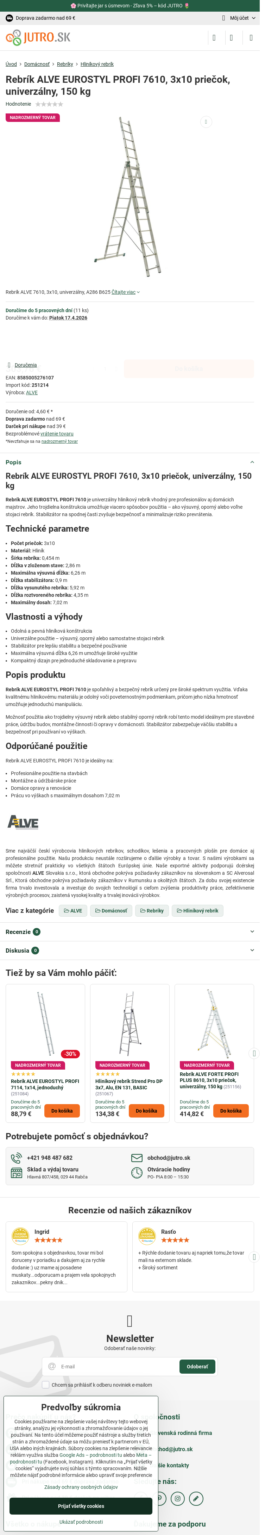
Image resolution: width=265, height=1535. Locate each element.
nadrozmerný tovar (60, 441)
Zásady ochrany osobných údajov (81, 1487)
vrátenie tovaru (57, 434)
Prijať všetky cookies (81, 1506)
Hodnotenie (18, 104)
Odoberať (197, 1366)
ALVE (32, 392)
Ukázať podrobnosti (81, 1522)
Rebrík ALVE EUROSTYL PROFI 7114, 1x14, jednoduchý (45, 1084)
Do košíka (189, 341)
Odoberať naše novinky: (130, 1348)
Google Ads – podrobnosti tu (90, 1455)
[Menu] (251, 38)
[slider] (49, 104)
